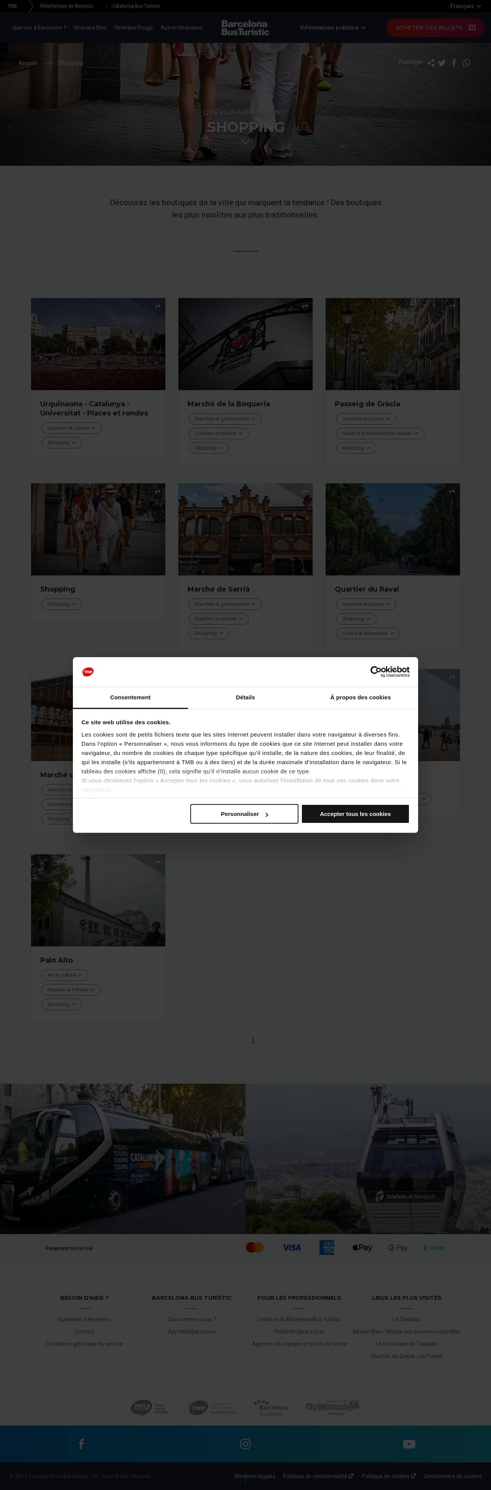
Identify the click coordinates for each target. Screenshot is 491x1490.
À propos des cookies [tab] (360, 697)
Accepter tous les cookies (355, 814)
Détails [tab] (245, 697)
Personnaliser (244, 814)
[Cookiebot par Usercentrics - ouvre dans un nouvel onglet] (376, 672)
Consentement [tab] (130, 697)
